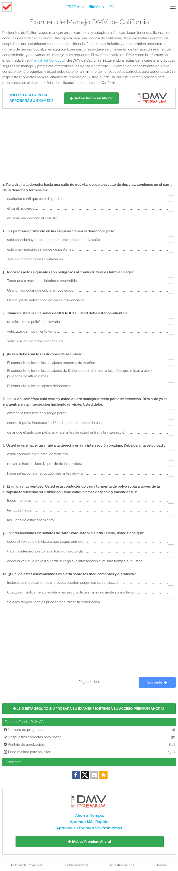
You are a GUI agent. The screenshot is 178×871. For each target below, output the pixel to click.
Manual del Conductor (48, 60)
